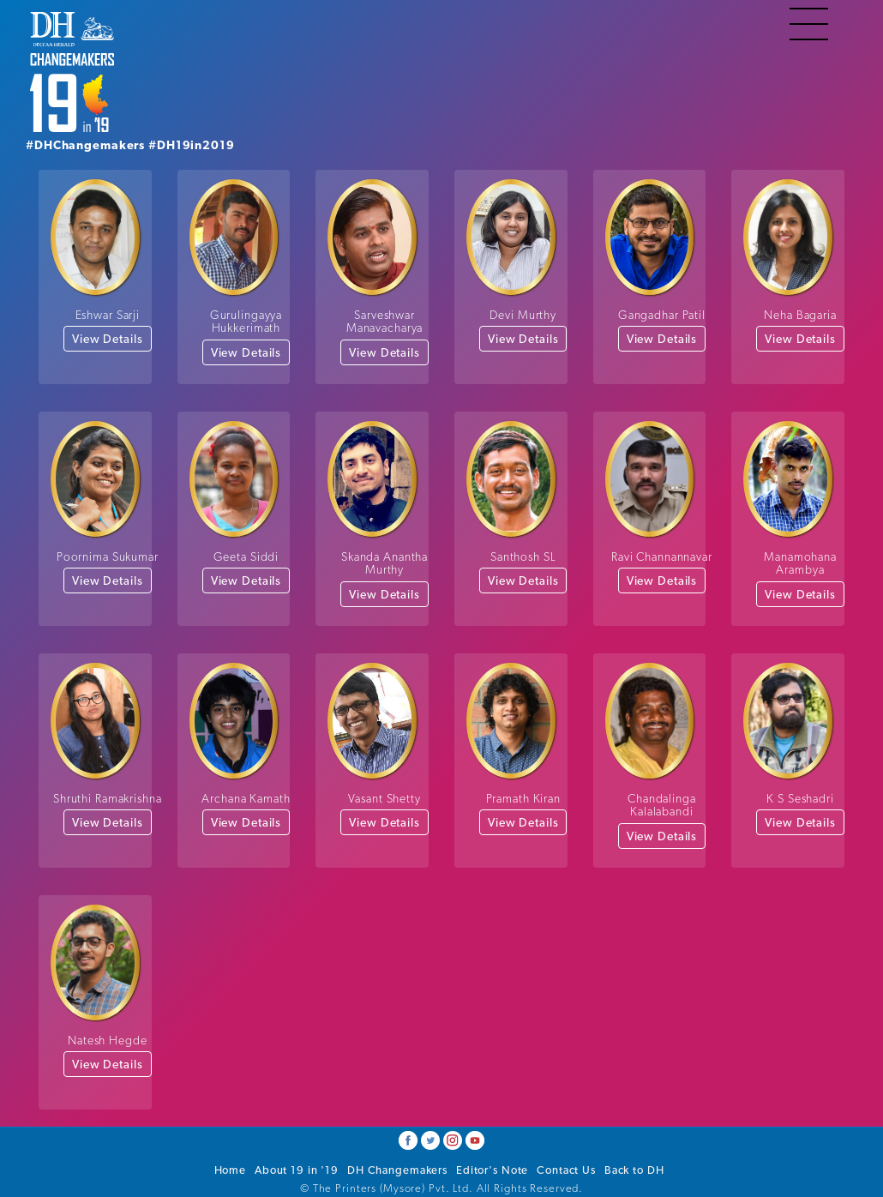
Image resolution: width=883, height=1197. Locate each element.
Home (230, 1170)
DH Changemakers (397, 1170)
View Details (107, 339)
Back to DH (634, 1170)
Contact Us (566, 1170)
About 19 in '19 (297, 1170)
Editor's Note (492, 1170)
